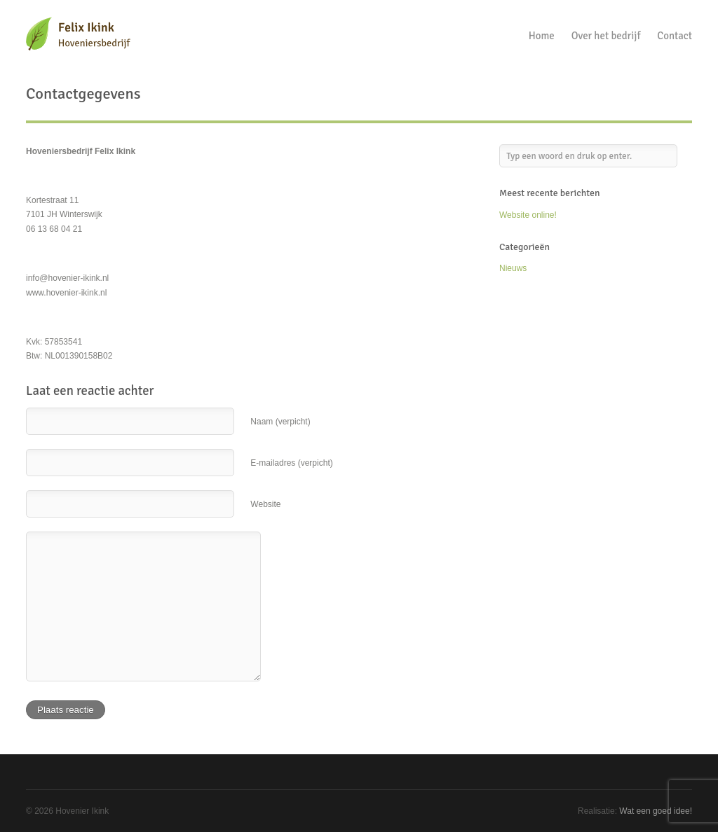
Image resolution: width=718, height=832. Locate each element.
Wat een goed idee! (655, 811)
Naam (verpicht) (280, 422)
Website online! (528, 215)
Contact (674, 35)
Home (542, 35)
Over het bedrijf (606, 35)
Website (265, 504)
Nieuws (513, 268)
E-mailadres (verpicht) (291, 463)
